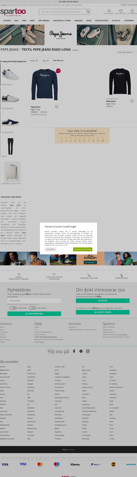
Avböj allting (50, 249)
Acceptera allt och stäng (83, 249)
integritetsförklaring (61, 245)
